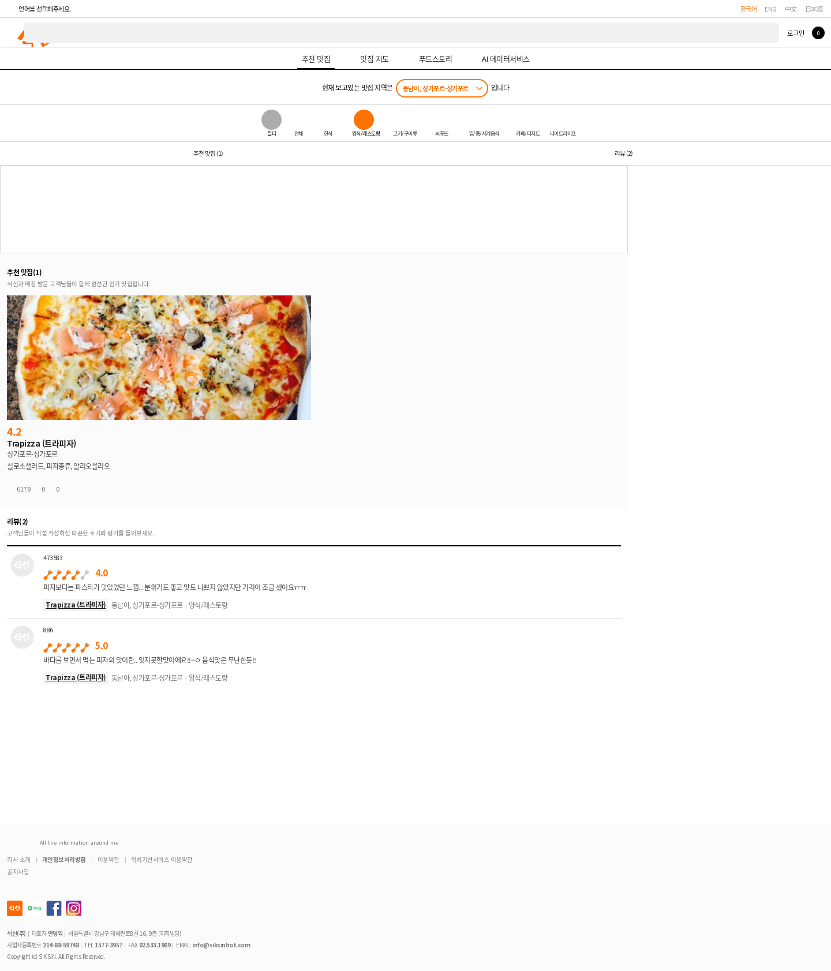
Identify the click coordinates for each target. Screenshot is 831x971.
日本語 (814, 8)
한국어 (748, 8)
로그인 (795, 33)
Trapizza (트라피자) (76, 604)
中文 (791, 8)
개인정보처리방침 (64, 859)
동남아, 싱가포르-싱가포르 (436, 88)
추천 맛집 (208, 153)
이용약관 (108, 859)
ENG (771, 8)
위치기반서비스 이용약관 (162, 859)
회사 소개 (19, 859)
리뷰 (623, 153)
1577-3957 (108, 944)
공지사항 (18, 871)
